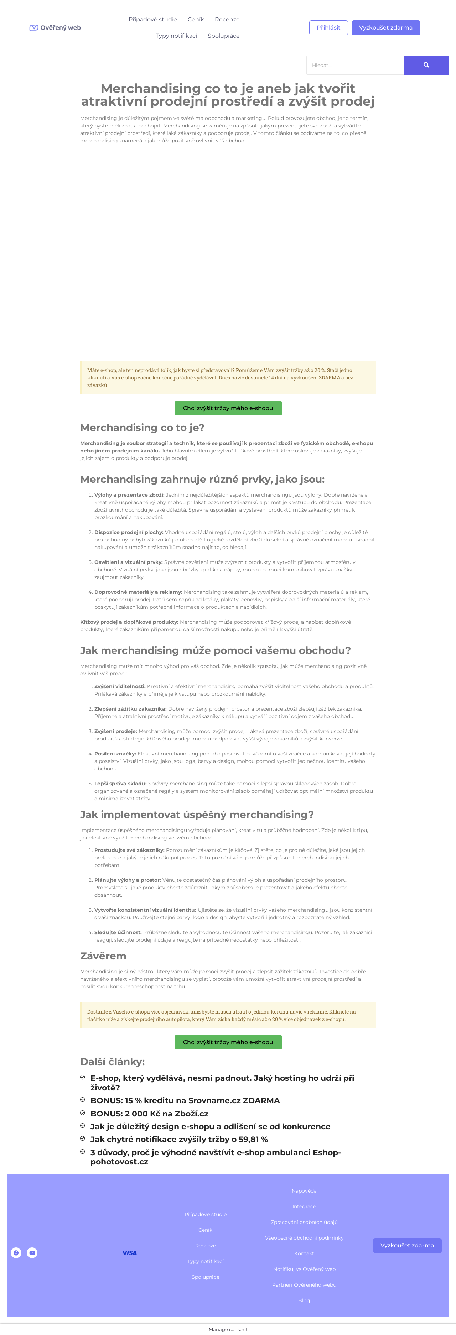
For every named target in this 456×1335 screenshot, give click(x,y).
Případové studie (153, 19)
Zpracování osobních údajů (304, 1222)
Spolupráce (224, 35)
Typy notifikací (176, 35)
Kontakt (304, 1253)
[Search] (355, 65)
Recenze (227, 19)
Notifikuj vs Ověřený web (304, 1269)
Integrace (304, 1206)
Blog (304, 1300)
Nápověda (304, 1191)
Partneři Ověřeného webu (304, 1285)
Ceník (196, 19)
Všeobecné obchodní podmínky (304, 1238)
